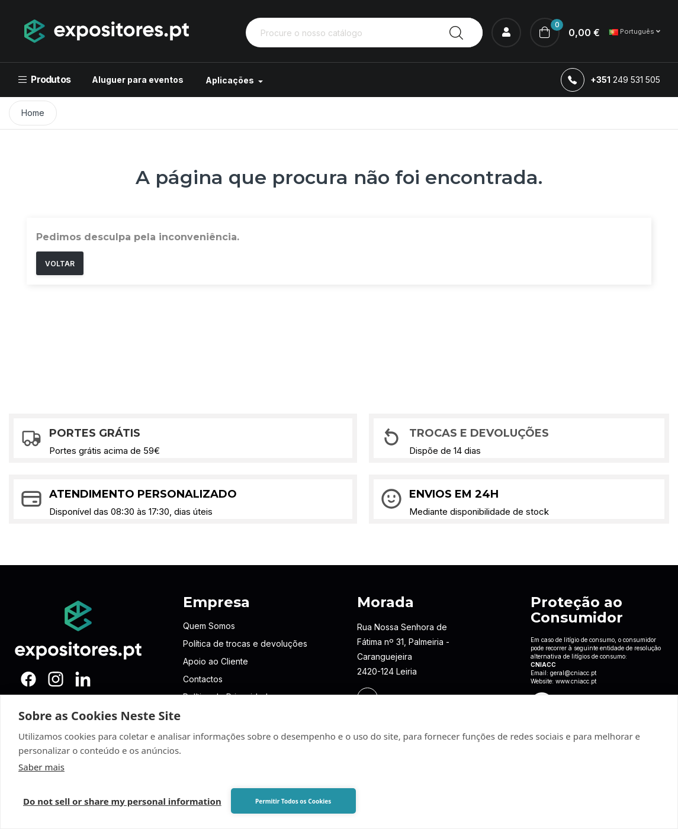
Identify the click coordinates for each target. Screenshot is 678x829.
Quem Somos (209, 626)
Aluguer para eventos (138, 80)
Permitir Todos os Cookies (293, 801)
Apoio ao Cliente (215, 661)
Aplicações (230, 80)
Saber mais (41, 767)
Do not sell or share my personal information (122, 801)
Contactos (203, 679)
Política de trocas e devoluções (245, 643)
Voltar (60, 263)
